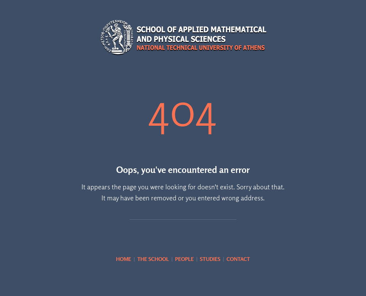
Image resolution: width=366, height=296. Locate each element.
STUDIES (210, 259)
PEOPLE (184, 259)
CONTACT (238, 259)
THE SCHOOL (153, 259)
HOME (123, 259)
